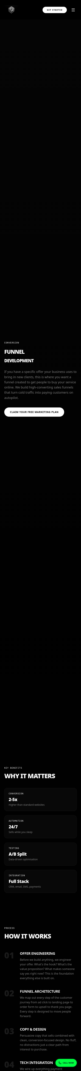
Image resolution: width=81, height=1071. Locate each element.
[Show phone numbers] (66, 1063)
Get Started (55, 10)
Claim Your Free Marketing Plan (34, 412)
